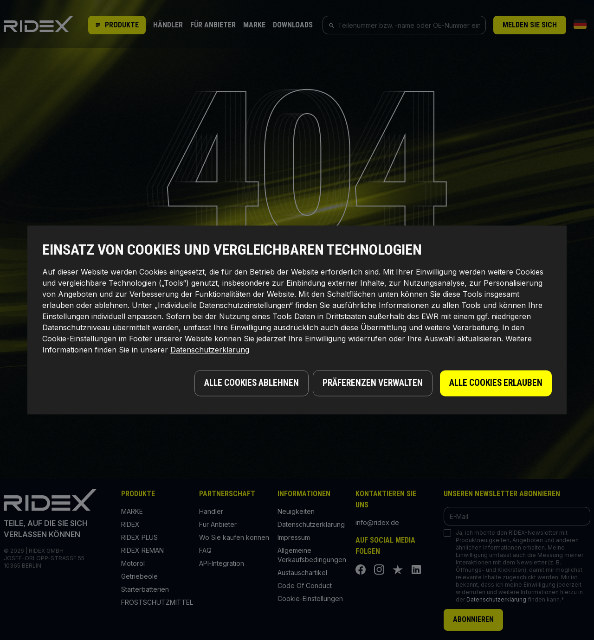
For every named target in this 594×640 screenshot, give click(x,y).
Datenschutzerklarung (209, 351)
